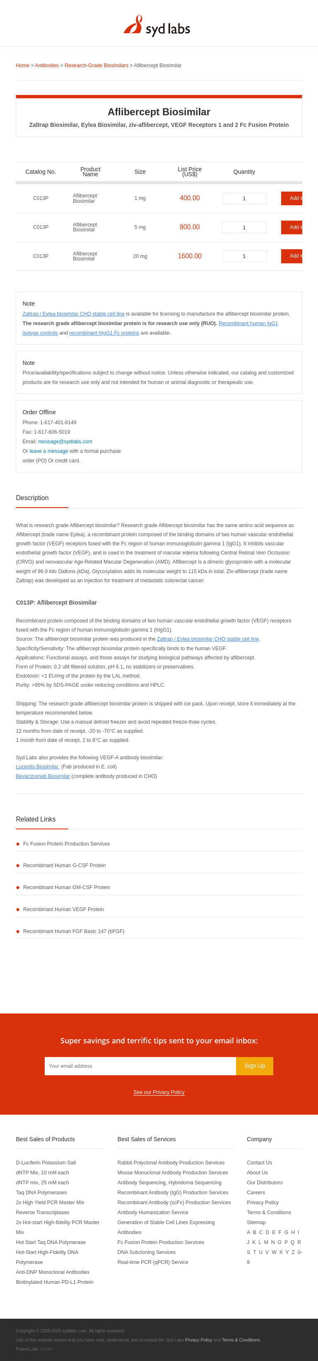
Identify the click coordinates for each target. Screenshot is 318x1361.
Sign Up (254, 1065)
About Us (257, 1173)
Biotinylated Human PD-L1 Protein (55, 1282)
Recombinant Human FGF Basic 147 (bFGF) (73, 931)
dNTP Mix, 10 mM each (42, 1173)
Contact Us (259, 1163)
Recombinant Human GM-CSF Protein (66, 887)
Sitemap (256, 1222)
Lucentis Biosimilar (38, 767)
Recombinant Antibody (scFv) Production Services (174, 1202)
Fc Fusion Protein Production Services (66, 844)
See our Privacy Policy (158, 1092)
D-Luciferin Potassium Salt (46, 1163)
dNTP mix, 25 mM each (42, 1183)
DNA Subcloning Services (147, 1252)
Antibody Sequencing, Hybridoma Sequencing (170, 1183)
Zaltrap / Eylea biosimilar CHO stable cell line (73, 314)
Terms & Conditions (269, 1212)
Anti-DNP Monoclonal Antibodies (52, 1272)
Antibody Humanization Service (153, 1212)
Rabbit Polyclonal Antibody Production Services (171, 1163)
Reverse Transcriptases (42, 1212)
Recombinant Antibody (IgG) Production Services (173, 1193)
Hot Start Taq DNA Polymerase (51, 1242)
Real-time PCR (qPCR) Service (153, 1262)
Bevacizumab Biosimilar (43, 776)
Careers (256, 1193)
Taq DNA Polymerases (41, 1193)
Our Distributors (264, 1183)
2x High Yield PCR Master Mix (50, 1202)
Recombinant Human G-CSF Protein (64, 865)
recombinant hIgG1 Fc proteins (104, 333)
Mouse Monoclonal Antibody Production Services (173, 1173)
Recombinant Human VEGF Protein (63, 909)
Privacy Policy (263, 1202)
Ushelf (46, 1348)
